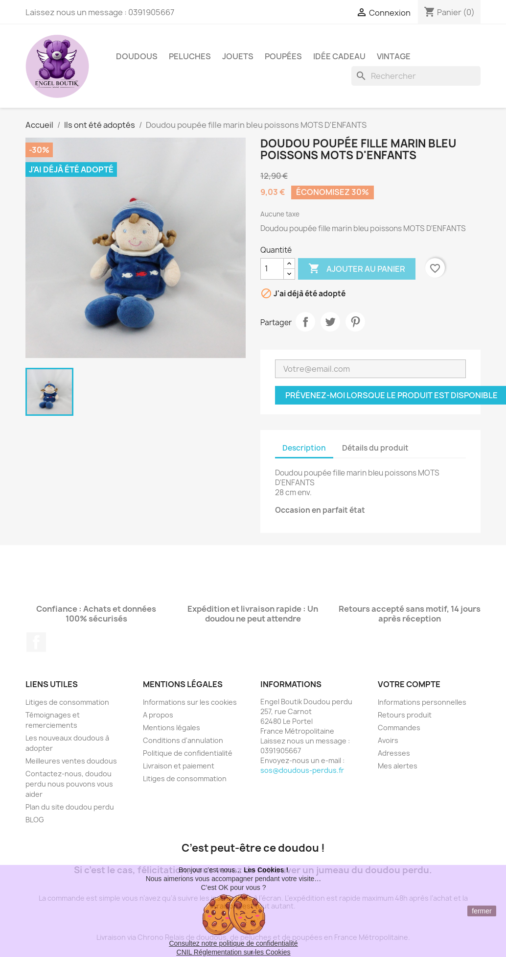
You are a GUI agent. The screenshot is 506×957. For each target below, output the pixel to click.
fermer (481, 911)
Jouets (237, 56)
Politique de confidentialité (187, 753)
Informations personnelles (422, 702)
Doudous (137, 56)
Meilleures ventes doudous (71, 761)
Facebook (36, 642)
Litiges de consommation (67, 702)
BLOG (34, 819)
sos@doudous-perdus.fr (302, 770)
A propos (158, 714)
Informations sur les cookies (190, 702)
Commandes (399, 727)
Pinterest (355, 322)
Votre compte (409, 684)
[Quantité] (272, 269)
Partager (305, 322)
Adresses (394, 753)
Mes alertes (397, 765)
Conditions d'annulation (183, 740)
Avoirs (388, 740)
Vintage (394, 56)
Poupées (283, 56)
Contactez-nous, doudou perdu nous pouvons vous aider (69, 784)
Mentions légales (171, 727)
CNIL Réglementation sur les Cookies (234, 952)
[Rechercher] (416, 76)
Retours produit (405, 714)
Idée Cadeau (339, 56)
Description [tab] (304, 448)
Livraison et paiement (178, 765)
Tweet (330, 322)
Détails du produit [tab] (375, 448)
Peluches (190, 56)
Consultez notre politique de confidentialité (233, 943)
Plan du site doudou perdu (69, 807)
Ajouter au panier (356, 269)
